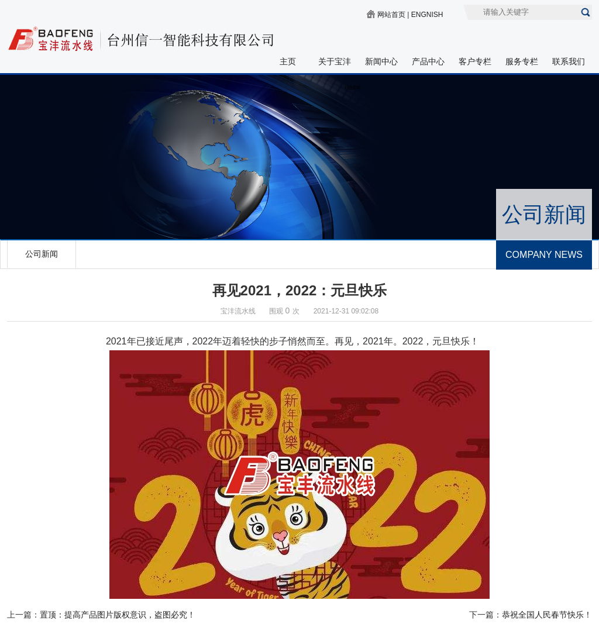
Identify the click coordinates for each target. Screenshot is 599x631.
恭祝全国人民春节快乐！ (547, 614)
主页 (288, 61)
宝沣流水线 (238, 311)
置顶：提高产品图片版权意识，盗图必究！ (117, 614)
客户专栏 (475, 61)
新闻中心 (381, 61)
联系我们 (568, 61)
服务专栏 (521, 61)
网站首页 (391, 15)
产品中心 (428, 61)
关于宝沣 (334, 61)
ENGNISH (427, 15)
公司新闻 (41, 253)
